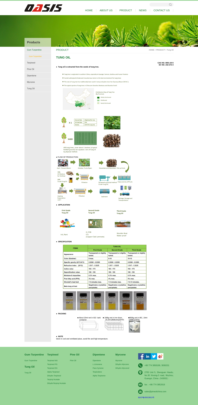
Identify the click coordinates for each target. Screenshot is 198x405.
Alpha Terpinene (99, 376)
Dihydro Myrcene (122, 364)
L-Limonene (97, 364)
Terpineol (31, 63)
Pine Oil (30, 69)
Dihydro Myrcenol (122, 368)
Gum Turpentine (34, 50)
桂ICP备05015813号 (146, 397)
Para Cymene (98, 368)
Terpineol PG (52, 364)
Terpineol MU (52, 361)
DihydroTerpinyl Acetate (56, 383)
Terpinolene (97, 372)
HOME (151, 50)
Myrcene (31, 82)
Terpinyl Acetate (53, 379)
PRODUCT (160, 50)
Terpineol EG (52, 368)
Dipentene (31, 76)
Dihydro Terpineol (54, 376)
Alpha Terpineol (53, 372)
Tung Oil (31, 88)
